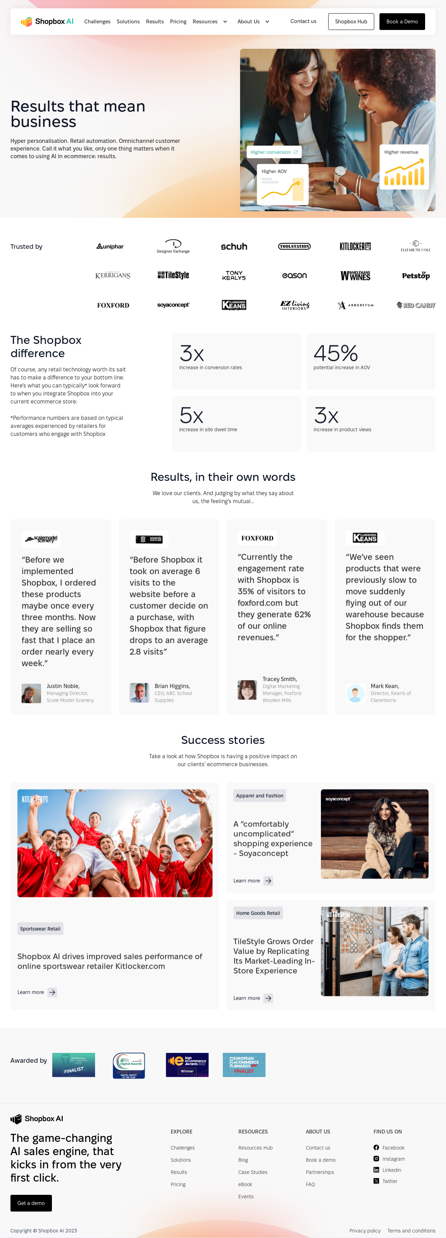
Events (246, 1197)
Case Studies (253, 1173)
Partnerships (320, 1173)
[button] (212, 21)
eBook (245, 1185)
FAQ (310, 1185)
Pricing (178, 21)
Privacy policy (364, 1231)
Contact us (303, 21)
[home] (48, 22)
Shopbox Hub (351, 21)
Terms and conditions (411, 1231)
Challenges (97, 21)
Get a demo (31, 1203)
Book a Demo (402, 21)
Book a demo (321, 1160)
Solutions (128, 21)
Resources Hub (255, 1148)
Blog (243, 1160)
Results (155, 21)
